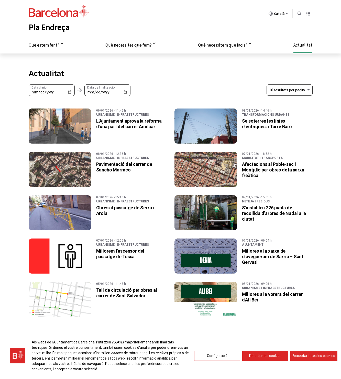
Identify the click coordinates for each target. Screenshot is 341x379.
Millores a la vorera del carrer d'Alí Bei (272, 296)
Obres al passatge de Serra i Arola (125, 209)
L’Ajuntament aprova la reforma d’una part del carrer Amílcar (129, 122)
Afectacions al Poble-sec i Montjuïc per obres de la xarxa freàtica (273, 168)
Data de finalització (101, 86)
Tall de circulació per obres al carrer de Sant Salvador (126, 292)
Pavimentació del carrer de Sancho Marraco (124, 165)
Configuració (217, 357)
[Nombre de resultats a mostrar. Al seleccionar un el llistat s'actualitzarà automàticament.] (290, 89)
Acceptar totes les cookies (314, 357)
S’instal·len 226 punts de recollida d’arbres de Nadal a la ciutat (274, 212)
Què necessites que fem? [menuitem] (128, 44)
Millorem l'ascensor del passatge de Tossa (120, 252)
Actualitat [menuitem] (302, 44)
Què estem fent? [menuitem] (44, 44)
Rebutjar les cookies (265, 357)
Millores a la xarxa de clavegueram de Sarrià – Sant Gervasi (272, 255)
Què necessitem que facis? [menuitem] (222, 44)
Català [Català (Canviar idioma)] (278, 14)
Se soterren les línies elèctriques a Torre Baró (267, 122)
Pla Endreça (49, 27)
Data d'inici (39, 86)
